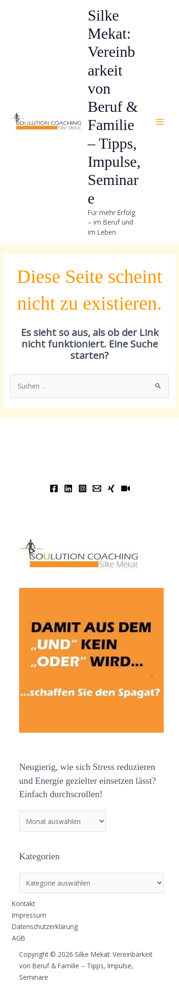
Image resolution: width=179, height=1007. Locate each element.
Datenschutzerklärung (45, 926)
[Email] (97, 488)
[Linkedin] (68, 488)
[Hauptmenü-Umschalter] (160, 122)
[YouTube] (125, 488)
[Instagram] (82, 488)
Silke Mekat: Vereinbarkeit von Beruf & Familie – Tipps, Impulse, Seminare (114, 107)
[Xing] (111, 488)
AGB (18, 937)
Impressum (29, 915)
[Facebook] (54, 488)
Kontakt (23, 903)
